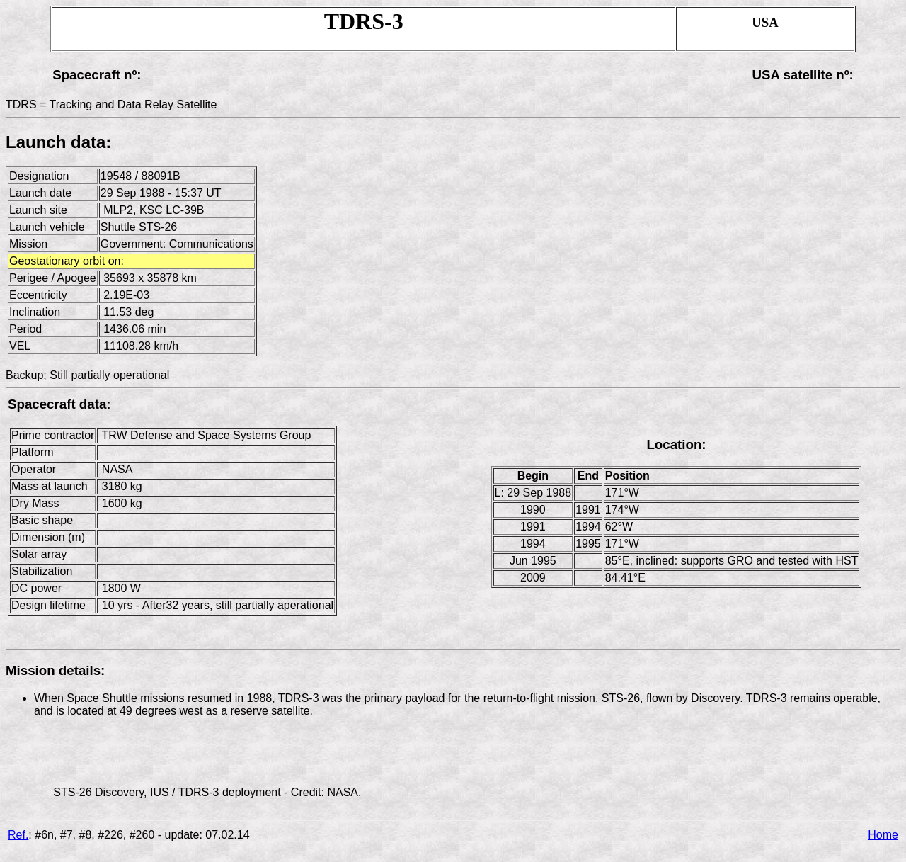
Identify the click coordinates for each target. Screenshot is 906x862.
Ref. (18, 835)
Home (883, 835)
